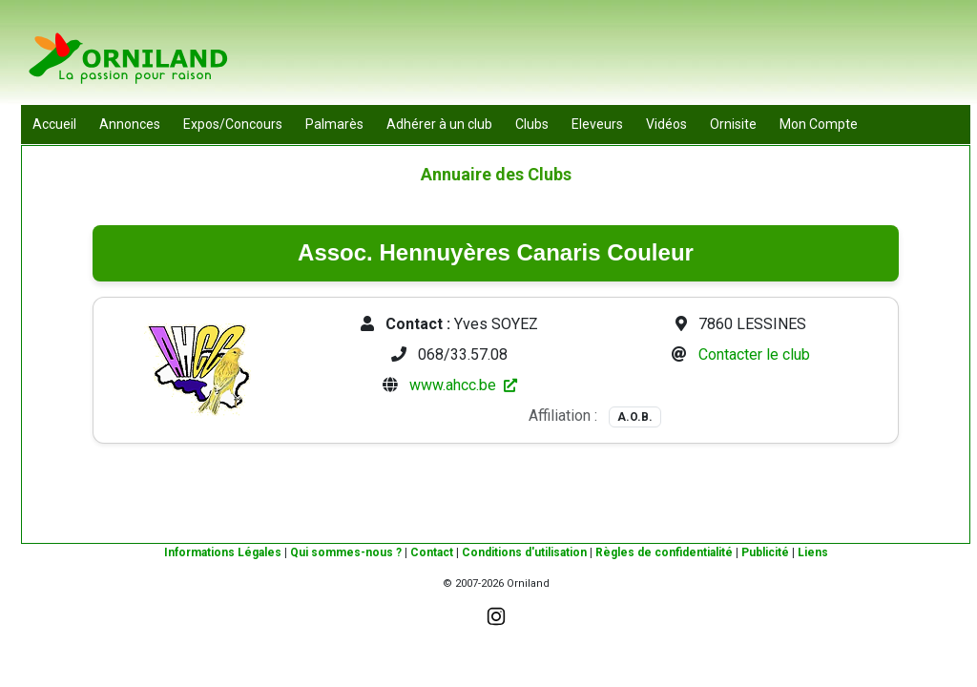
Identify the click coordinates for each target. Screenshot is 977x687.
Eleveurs (597, 124)
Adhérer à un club (439, 124)
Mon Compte (819, 124)
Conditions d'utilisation (524, 552)
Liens (813, 552)
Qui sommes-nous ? (346, 552)
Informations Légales (222, 552)
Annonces (129, 124)
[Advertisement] (623, 57)
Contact (431, 552)
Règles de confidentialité (664, 552)
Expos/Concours (232, 124)
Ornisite (733, 124)
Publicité (765, 552)
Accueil (54, 124)
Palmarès (334, 124)
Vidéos (666, 124)
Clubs (532, 124)
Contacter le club (754, 354)
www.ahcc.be (463, 385)
